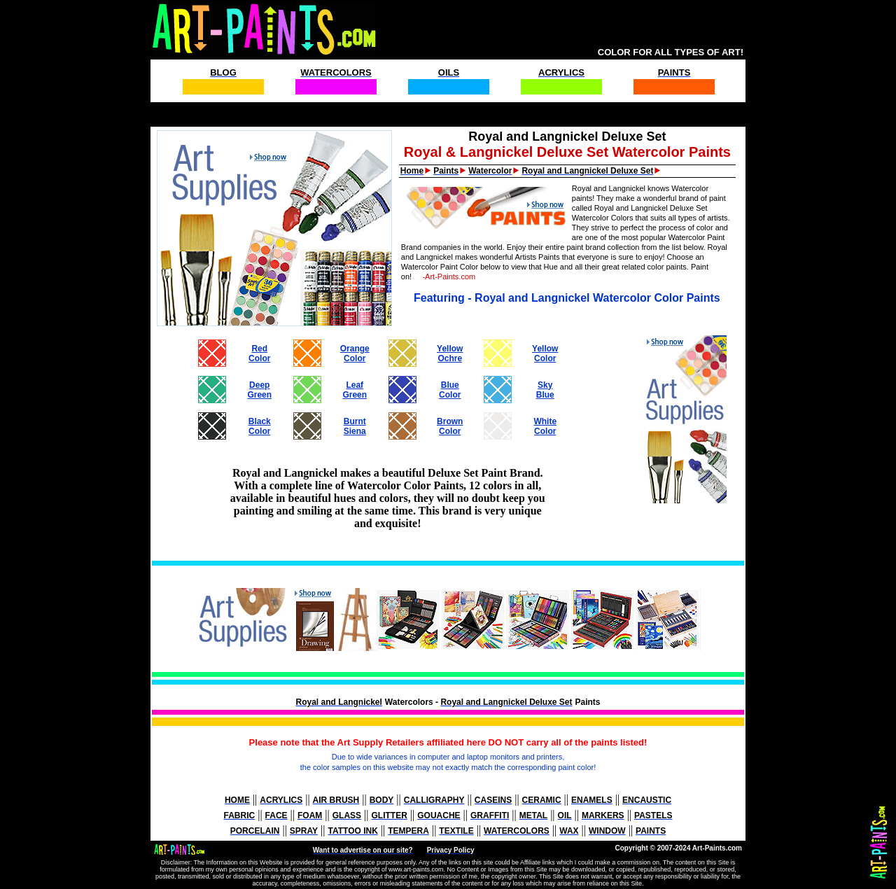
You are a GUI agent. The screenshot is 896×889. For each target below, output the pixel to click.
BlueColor (450, 390)
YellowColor (545, 353)
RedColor (259, 353)
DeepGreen (259, 390)
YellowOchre (450, 353)
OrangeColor (355, 353)
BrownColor (450, 426)
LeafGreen (354, 390)
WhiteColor (544, 426)
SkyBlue (545, 390)
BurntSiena (355, 426)
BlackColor (259, 426)
